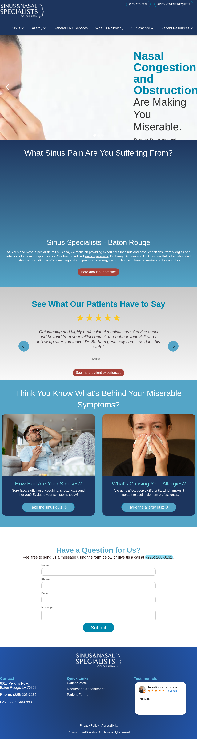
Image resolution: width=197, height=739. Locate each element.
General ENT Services (71, 28)
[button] (18, 28)
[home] (22, 11)
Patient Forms (77, 695)
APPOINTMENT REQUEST (173, 4)
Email (44, 593)
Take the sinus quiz (44, 507)
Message (47, 607)
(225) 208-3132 (138, 4)
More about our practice (98, 276)
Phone (45, 579)
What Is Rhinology (109, 28)
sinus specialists (96, 260)
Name (45, 565)
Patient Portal (77, 683)
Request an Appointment (85, 689)
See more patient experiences (98, 373)
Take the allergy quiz (152, 507)
